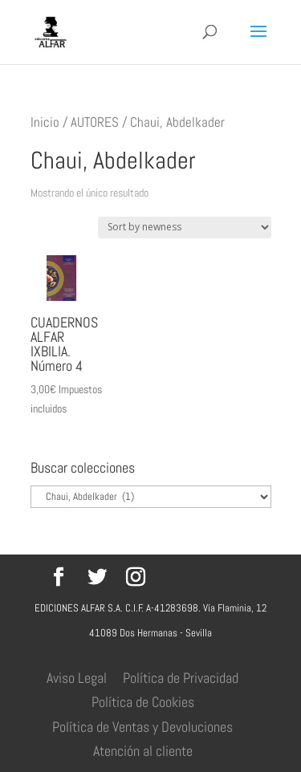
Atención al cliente (143, 751)
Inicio (45, 122)
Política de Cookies (143, 702)
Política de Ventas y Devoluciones (142, 726)
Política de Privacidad (180, 677)
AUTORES (95, 122)
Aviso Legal (77, 677)
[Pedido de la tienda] (184, 227)
